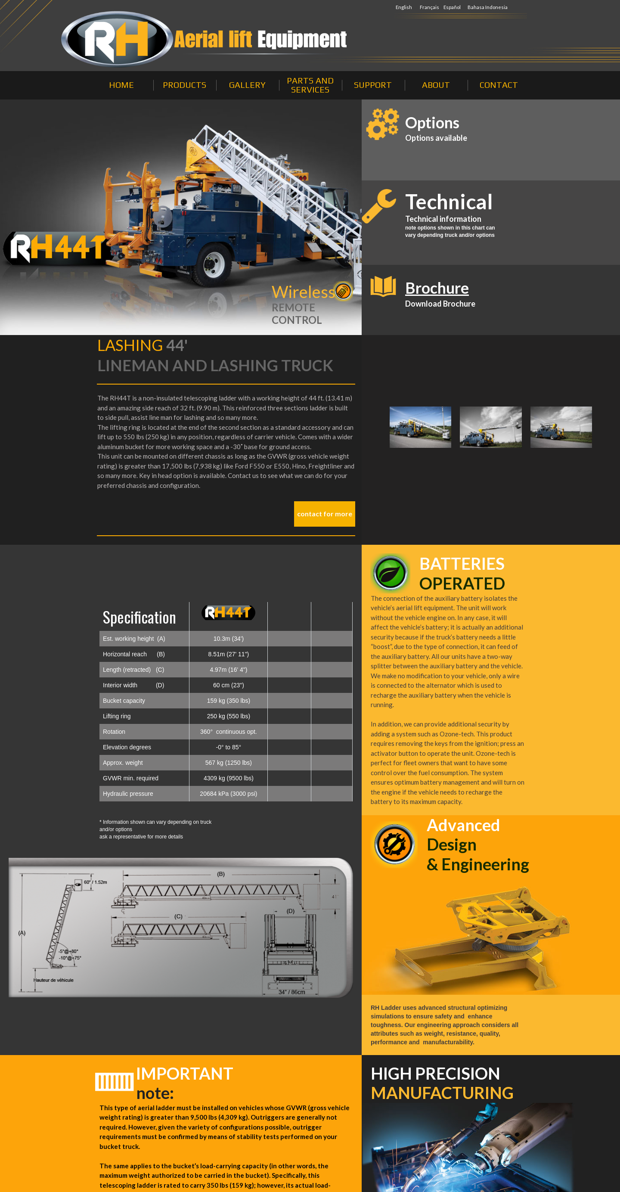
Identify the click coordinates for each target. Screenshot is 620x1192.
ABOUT (436, 85)
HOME (121, 85)
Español (452, 7)
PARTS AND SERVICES (310, 84)
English (404, 7)
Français (430, 7)
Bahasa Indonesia (488, 7)
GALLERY (247, 85)
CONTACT (499, 85)
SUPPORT (373, 85)
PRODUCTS (184, 85)
